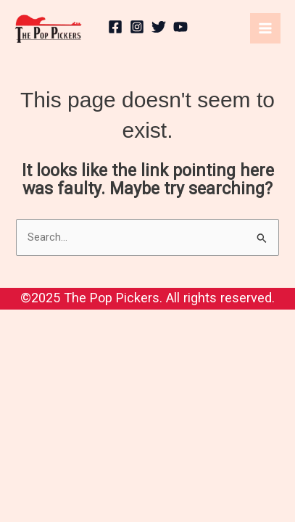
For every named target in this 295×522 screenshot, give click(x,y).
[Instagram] (137, 27)
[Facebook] (115, 27)
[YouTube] (180, 27)
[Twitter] (158, 27)
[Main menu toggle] (265, 28)
